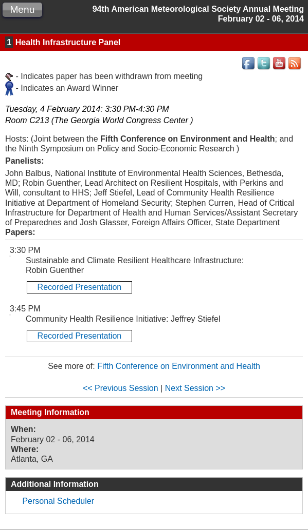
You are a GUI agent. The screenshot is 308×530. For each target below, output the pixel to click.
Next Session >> (195, 388)
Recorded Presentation (80, 287)
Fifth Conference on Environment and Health (178, 366)
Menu (22, 9)
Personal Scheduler (58, 501)
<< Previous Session (120, 388)
